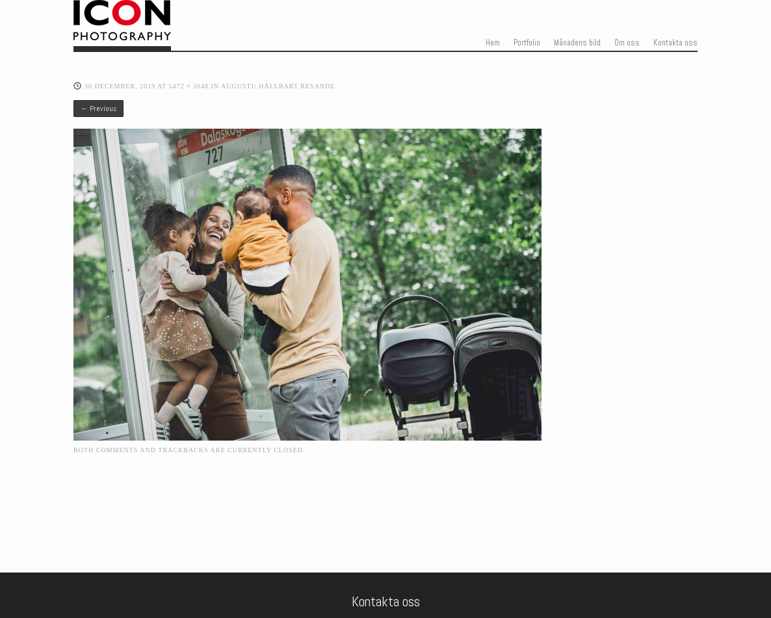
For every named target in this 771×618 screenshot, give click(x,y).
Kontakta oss (675, 43)
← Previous (98, 108)
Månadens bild (577, 43)
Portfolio (527, 43)
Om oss (627, 43)
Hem (493, 43)
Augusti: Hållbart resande (278, 86)
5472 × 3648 (188, 86)
